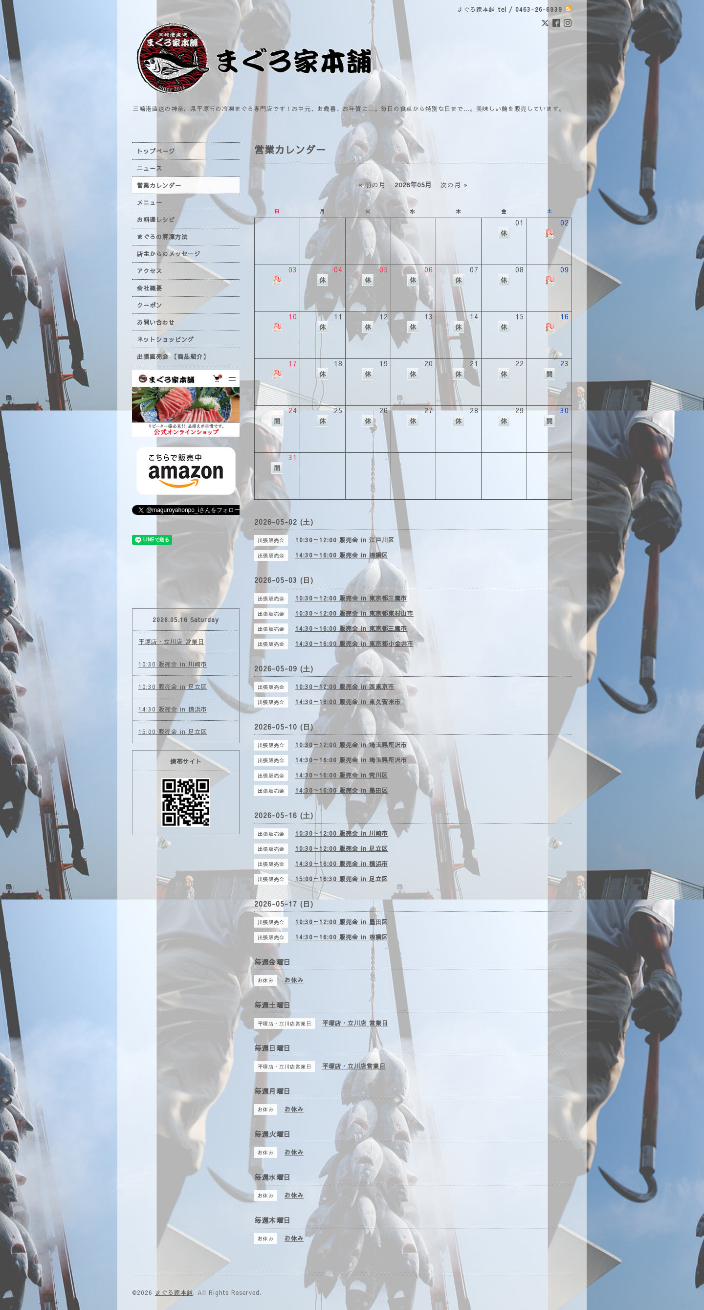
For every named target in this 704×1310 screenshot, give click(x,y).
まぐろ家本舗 (174, 1292)
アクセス (149, 271)
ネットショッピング (165, 339)
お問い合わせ (156, 322)
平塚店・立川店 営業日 (171, 641)
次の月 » (454, 184)
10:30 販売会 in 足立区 (172, 686)
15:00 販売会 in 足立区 (172, 731)
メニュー (149, 202)
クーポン (149, 305)
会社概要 (149, 288)
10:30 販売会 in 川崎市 (172, 664)
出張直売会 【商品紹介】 (173, 356)
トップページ (156, 151)
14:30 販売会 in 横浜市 (172, 709)
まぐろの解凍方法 (162, 237)
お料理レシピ (156, 219)
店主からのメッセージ (168, 254)
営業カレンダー (159, 185)
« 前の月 (372, 184)
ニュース (149, 168)
